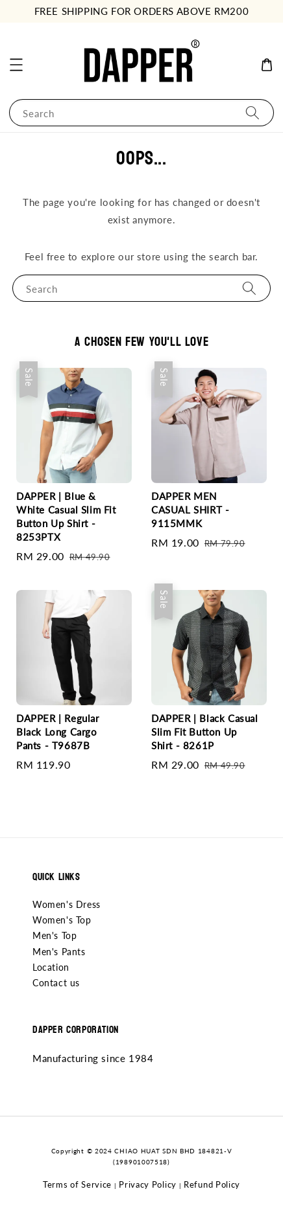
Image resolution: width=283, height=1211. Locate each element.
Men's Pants (59, 951)
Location (50, 967)
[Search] (252, 112)
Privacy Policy (148, 1184)
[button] (16, 65)
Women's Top (62, 919)
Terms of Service (77, 1184)
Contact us (56, 982)
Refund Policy (212, 1184)
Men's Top (54, 935)
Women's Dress (66, 904)
